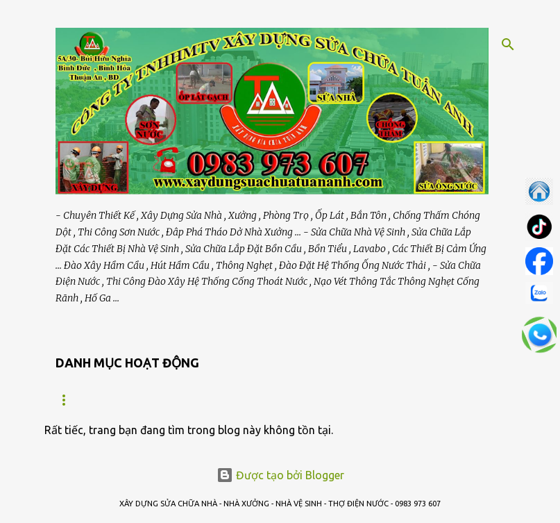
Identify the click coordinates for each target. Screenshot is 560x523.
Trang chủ (81, 399)
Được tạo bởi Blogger (280, 475)
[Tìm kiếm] (508, 44)
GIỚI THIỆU (160, 399)
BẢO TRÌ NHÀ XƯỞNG (258, 399)
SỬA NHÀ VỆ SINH (369, 399)
